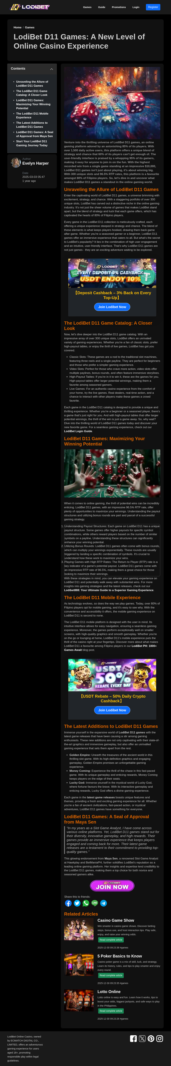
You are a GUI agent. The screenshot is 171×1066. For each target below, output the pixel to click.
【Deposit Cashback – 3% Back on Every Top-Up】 (112, 295)
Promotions (119, 7)
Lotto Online (109, 992)
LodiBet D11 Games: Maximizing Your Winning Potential (33, 104)
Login (136, 7)
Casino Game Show (116, 920)
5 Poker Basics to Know (120, 956)
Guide (101, 7)
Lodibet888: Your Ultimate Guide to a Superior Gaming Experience (108, 590)
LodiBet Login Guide (78, 431)
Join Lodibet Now (112, 307)
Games (87, 7)
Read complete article (111, 939)
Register (153, 7)
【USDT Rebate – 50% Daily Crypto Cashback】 (112, 698)
